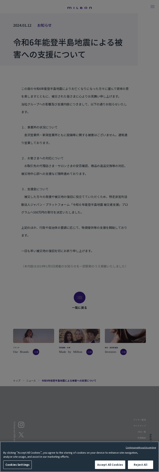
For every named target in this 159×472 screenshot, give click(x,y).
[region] (79, 457)
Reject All (140, 465)
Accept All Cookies (110, 465)
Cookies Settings (17, 465)
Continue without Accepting (141, 447)
